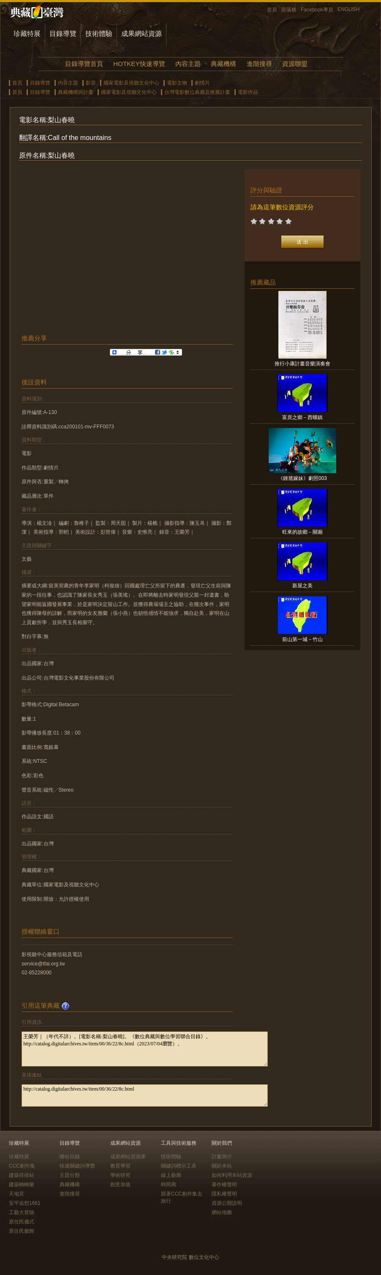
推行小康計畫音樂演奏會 (302, 364)
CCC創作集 (22, 1166)
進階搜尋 (259, 63)
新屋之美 (302, 586)
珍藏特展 (27, 33)
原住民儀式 (21, 1222)
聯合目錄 (70, 1157)
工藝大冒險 (21, 1212)
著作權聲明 (224, 1184)
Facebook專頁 (317, 10)
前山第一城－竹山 (302, 639)
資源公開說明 (227, 1203)
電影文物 (177, 83)
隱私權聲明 (224, 1194)
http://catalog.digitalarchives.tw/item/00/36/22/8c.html (145, 1095)
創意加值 (120, 1184)
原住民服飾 (21, 1231)
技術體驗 (98, 33)
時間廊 (168, 1184)
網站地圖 (222, 1212)
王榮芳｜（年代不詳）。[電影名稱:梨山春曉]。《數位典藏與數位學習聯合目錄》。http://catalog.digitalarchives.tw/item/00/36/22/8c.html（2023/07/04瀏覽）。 (145, 1049)
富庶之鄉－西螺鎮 (302, 417)
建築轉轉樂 (21, 1184)
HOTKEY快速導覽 (139, 63)
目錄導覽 (62, 33)
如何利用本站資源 (232, 1175)
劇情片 (202, 83)
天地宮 (16, 1194)
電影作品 (248, 92)
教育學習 (120, 1166)
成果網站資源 (141, 33)
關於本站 (222, 1166)
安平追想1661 (25, 1203)
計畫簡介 (222, 1157)
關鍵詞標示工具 (178, 1166)
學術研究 (120, 1175)
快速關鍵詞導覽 (77, 1166)
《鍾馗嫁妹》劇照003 (302, 478)
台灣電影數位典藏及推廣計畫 (197, 92)
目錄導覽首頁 (84, 63)
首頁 (272, 10)
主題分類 (70, 1175)
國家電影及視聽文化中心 (131, 83)
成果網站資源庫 (128, 1157)
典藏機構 (223, 63)
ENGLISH (348, 9)
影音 (91, 83)
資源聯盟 (295, 63)
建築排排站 (21, 1175)
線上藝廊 (171, 1175)
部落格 (289, 10)
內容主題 (188, 63)
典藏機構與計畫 (75, 92)
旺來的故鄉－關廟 (302, 532)
